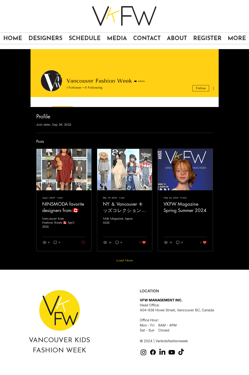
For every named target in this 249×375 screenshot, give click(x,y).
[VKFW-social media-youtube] (171, 352)
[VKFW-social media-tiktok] (181, 352)
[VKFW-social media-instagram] (143, 352)
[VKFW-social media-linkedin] (162, 352)
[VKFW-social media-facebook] (153, 352)
